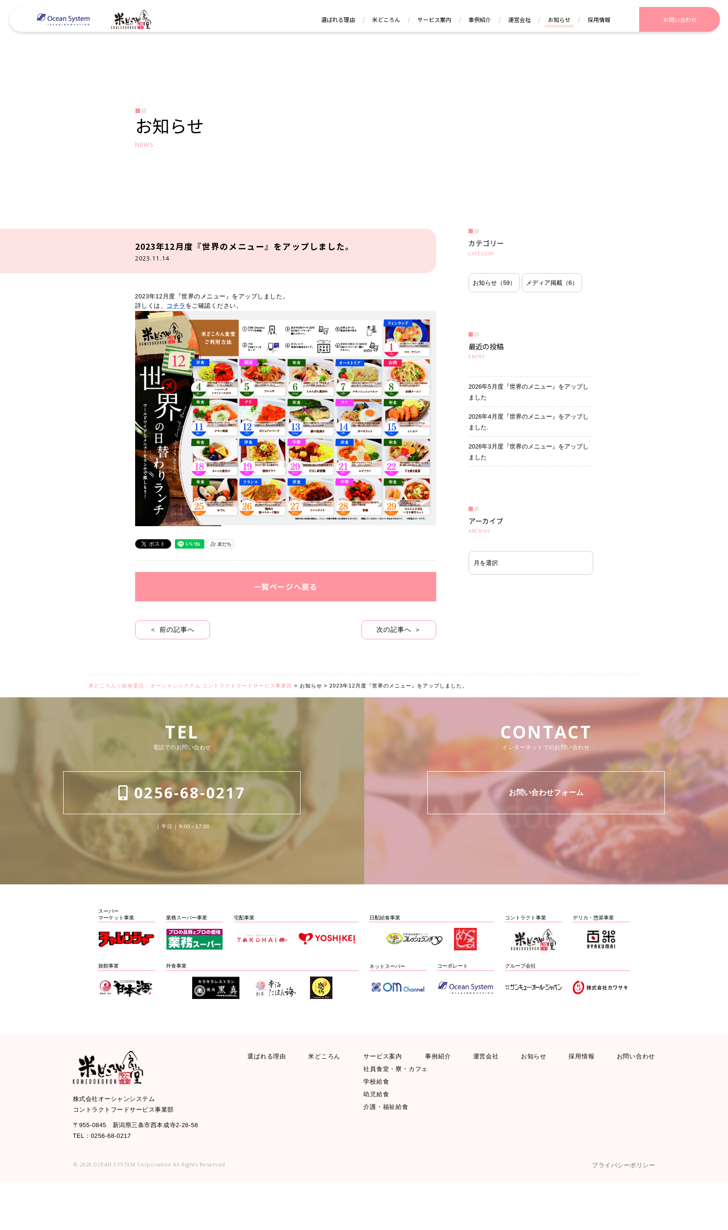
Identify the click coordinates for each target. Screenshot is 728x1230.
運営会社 (487, 1091)
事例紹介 (441, 1091)
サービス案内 (387, 1091)
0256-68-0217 (182, 840)
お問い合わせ (632, 1091)
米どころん (329, 1091)
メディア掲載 (505, 332)
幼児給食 (379, 1139)
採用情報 (578, 1091)
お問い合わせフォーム (546, 840)
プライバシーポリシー (616, 1211)
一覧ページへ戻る (285, 621)
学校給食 (379, 1123)
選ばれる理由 (271, 1091)
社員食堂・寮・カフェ (403, 1107)
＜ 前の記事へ (172, 667)
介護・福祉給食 (391, 1154)
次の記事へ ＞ (398, 667)
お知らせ (499, 303)
